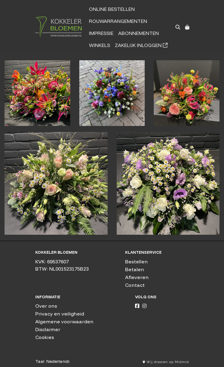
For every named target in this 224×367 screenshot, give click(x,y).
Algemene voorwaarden (64, 321)
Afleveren (137, 277)
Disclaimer (47, 329)
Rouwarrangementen (118, 21)
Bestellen (136, 262)
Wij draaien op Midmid (166, 362)
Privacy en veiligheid (59, 314)
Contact (135, 285)
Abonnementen (138, 33)
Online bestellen (112, 9)
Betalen (134, 269)
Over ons (46, 306)
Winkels (99, 45)
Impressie (101, 33)
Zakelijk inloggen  (141, 45)
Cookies (44, 337)
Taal (39, 361)
